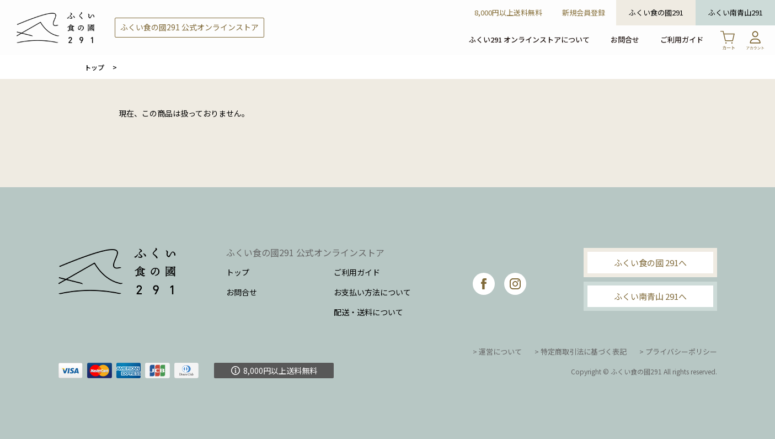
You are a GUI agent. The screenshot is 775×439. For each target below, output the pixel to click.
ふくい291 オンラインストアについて (529, 39)
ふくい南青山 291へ (650, 296)
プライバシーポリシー (681, 351)
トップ (94, 67)
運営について (500, 351)
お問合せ (625, 39)
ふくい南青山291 (735, 12)
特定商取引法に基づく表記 (584, 351)
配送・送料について (368, 312)
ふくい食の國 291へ (650, 262)
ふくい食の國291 (656, 12)
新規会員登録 (583, 12)
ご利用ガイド (681, 39)
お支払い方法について (372, 292)
